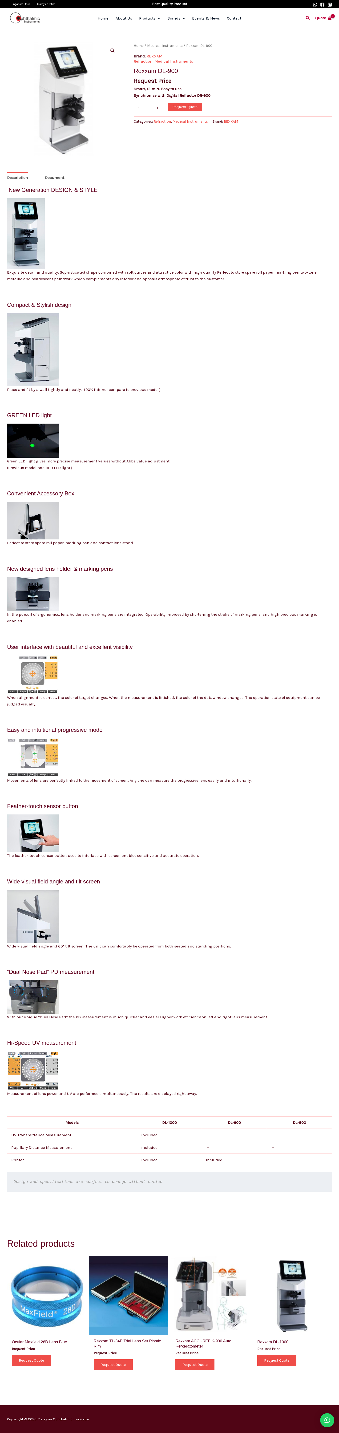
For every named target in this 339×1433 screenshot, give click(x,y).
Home (139, 46)
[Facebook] (322, 4)
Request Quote (185, 107)
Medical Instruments (165, 46)
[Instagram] (329, 4)
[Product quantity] (148, 107)
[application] (159, 18)
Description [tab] (17, 177)
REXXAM (154, 56)
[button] (308, 18)
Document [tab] (54, 177)
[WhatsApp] (315, 4)
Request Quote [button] (31, 1360)
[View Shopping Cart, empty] (323, 18)
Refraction (143, 61)
